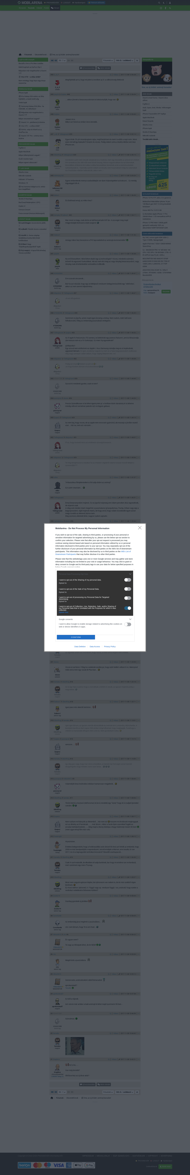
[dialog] (95, 587)
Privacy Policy (110, 646)
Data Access (95, 646)
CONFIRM (76, 637)
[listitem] (95, 574)
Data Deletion (80, 646)
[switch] (127, 580)
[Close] (140, 528)
